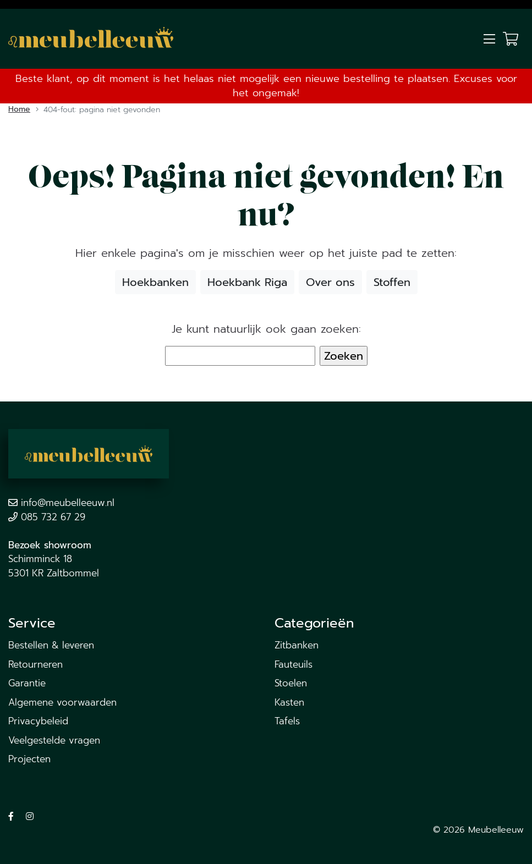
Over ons (330, 282)
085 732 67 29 (53, 517)
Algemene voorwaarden (62, 702)
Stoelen (291, 683)
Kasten (289, 702)
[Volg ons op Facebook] (11, 816)
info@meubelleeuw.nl (67, 503)
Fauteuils (293, 664)
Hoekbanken (155, 282)
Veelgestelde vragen (54, 740)
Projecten (29, 759)
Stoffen (392, 282)
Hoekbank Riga (247, 282)
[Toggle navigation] (489, 39)
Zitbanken (297, 645)
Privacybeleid (38, 721)
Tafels (287, 721)
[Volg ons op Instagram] (30, 816)
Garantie (27, 683)
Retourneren (35, 664)
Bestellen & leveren (51, 645)
